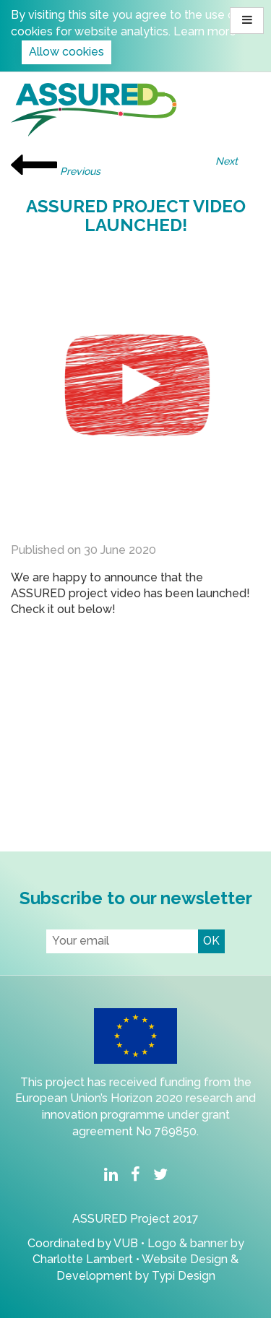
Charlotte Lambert (83, 1259)
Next (236, 161)
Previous (55, 166)
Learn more (204, 31)
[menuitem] (110, 1175)
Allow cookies (66, 51)
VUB (127, 1243)
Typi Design (183, 1276)
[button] (247, 20)
